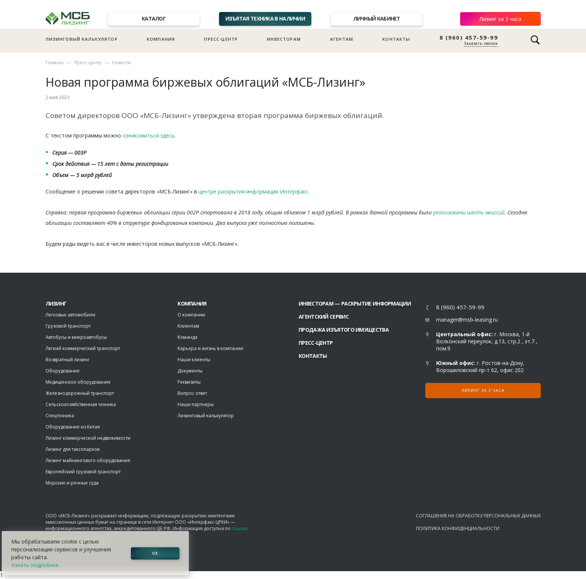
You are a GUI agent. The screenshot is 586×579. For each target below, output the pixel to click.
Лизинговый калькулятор (82, 39)
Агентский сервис (324, 316)
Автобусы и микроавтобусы (76, 337)
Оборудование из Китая (73, 427)
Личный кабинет (376, 18)
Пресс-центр (221, 39)
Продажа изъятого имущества (344, 329)
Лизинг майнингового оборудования (88, 460)
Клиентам (188, 326)
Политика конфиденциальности (457, 528)
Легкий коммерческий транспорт (83, 348)
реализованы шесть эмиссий (469, 212)
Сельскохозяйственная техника (81, 404)
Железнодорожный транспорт (80, 393)
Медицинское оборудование (78, 382)
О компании (191, 315)
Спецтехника (60, 415)
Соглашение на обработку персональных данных (478, 516)
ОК (155, 553)
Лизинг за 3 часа (500, 18)
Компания (161, 39)
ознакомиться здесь (149, 135)
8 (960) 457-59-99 (469, 37)
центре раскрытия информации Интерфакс (253, 191)
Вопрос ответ (192, 393)
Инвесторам (284, 39)
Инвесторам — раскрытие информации (355, 303)
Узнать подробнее (35, 565)
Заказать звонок (481, 43)
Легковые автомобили (70, 315)
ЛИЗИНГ (56, 303)
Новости (121, 62)
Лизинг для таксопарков (72, 449)
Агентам (341, 39)
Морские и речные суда (72, 483)
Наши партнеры (196, 404)
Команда (187, 337)
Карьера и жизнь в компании (210, 348)
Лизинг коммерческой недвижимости (88, 438)
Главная (55, 62)
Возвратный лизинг (68, 359)
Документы (190, 371)
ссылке (239, 528)
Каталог (154, 18)
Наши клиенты (194, 359)
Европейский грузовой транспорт (83, 471)
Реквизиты (189, 382)
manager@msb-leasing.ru (467, 319)
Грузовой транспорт (68, 326)
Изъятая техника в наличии (265, 18)
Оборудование (63, 371)
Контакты (396, 39)
